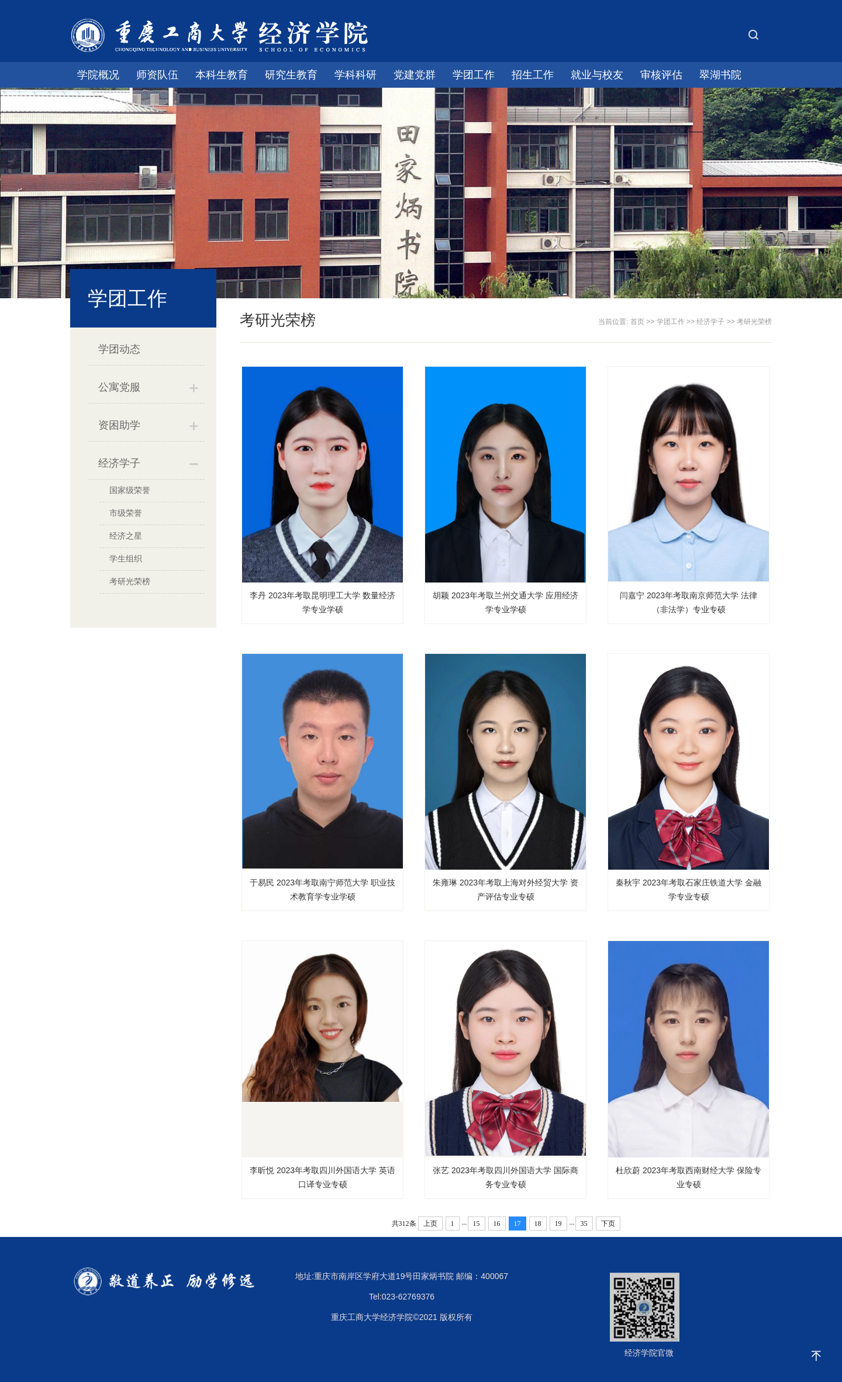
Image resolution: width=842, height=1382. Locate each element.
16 (497, 1223)
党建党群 (415, 75)
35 (584, 1223)
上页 (430, 1223)
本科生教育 (221, 75)
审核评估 (661, 75)
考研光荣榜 (129, 581)
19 (558, 1223)
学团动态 (119, 349)
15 (476, 1223)
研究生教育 (291, 75)
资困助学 (119, 425)
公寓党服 (119, 387)
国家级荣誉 (129, 490)
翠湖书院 (720, 75)
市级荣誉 (125, 513)
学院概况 (98, 75)
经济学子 (119, 463)
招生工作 (533, 75)
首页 (637, 322)
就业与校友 (597, 75)
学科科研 (355, 75)
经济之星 (125, 535)
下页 (608, 1223)
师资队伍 (157, 75)
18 (537, 1223)
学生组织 (125, 558)
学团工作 (474, 75)
